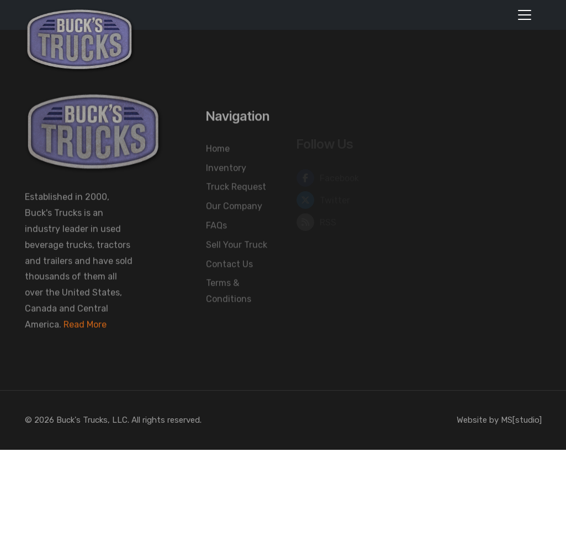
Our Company (234, 225)
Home (218, 168)
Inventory (226, 187)
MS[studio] (521, 420)
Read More (85, 333)
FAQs (216, 245)
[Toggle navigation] (524, 15)
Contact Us (229, 283)
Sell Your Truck (236, 264)
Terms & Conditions (228, 310)
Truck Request (236, 206)
